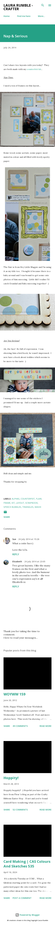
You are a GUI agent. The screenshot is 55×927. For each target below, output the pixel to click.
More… (41, 16)
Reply (15, 554)
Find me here (23, 16)
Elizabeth (17, 561)
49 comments (20, 726)
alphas (16, 498)
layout (20, 502)
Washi (38, 507)
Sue (14, 539)
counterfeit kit (34, 69)
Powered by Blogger (27, 914)
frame (7, 502)
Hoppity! (11, 777)
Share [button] (7, 517)
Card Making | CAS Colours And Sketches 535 (27, 863)
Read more (45, 726)
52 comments (20, 809)
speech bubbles (12, 507)
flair (39, 498)
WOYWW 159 (15, 694)
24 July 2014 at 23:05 (34, 561)
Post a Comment (22, 898)
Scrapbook (31, 502)
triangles (27, 507)
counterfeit (28, 498)
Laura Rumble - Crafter (18, 7)
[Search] (42, 5)
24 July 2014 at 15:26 (28, 539)
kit (13, 502)
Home (7, 16)
